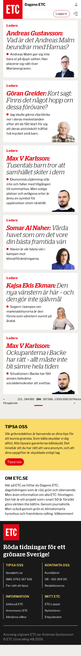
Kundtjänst (52, 572)
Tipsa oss (14, 462)
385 (31, 399)
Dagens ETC (51, 4)
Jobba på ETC (14, 604)
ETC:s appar (52, 604)
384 (26, 399)
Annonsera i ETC (17, 610)
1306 (64, 399)
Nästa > (77, 401)
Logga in (61, 13)
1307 (71, 399)
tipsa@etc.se (14, 572)
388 (50, 399)
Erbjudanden (53, 617)
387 (45, 399)
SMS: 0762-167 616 (19, 579)
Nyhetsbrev (52, 610)
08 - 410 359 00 (56, 579)
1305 (58, 399)
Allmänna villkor (16, 617)
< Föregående (10, 401)
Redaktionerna (54, 585)
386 (38, 399)
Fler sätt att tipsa (17, 585)
